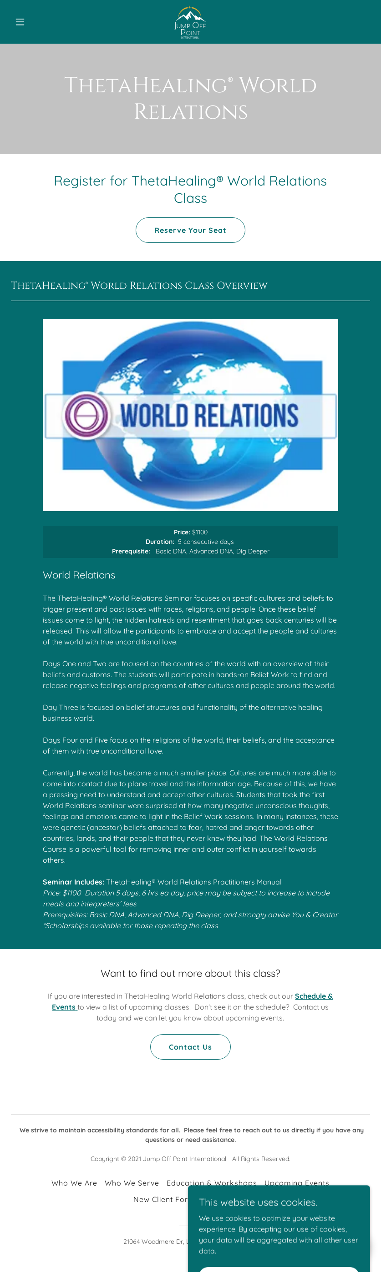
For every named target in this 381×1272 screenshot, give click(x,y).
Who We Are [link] (74, 1182)
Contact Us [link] (227, 1199)
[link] (190, 22)
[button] (38, 22)
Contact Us (190, 1046)
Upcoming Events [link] (297, 1182)
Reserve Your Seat (190, 230)
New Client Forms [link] (166, 1199)
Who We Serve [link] (132, 1182)
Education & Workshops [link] (212, 1182)
